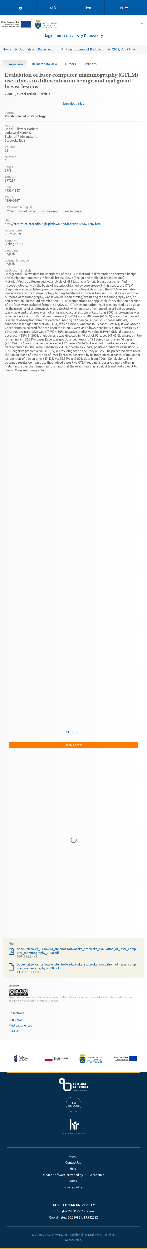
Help (73, 1168)
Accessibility (73, 1240)
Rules (73, 1181)
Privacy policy (73, 1187)
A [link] (50, 8)
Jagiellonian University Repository (73, 36)
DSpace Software (54, 1175)
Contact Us (73, 1162)
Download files (73, 104)
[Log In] (88, 7)
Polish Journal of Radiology (85, 49)
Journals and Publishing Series (38, 49)
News (73, 1156)
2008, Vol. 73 (121, 49)
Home (7, 49)
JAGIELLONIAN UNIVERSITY (73, 1205)
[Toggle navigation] (142, 25)
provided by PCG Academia (85, 1175)
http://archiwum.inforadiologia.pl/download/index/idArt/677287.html (53, 224)
